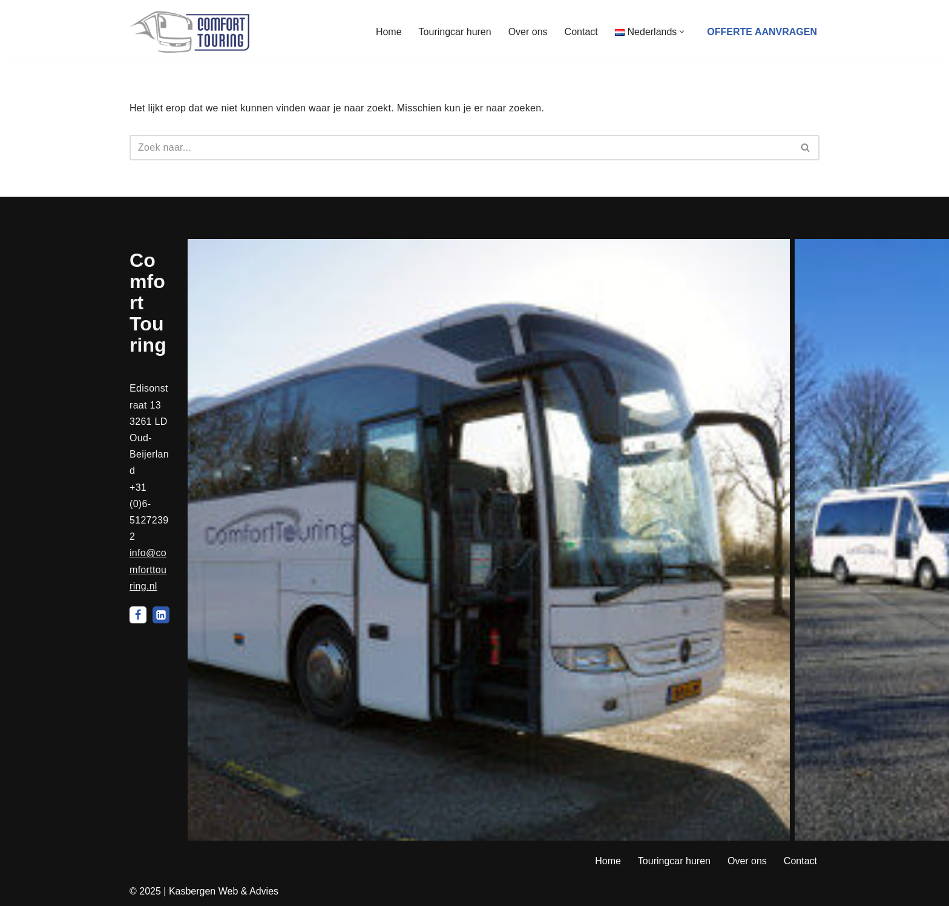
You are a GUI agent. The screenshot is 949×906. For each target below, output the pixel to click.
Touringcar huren (455, 32)
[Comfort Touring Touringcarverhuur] (189, 32)
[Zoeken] (461, 147)
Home (389, 32)
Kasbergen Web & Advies (223, 891)
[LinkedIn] (161, 614)
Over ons (528, 32)
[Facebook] (138, 614)
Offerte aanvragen (762, 32)
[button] (682, 32)
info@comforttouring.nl (148, 569)
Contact (581, 32)
